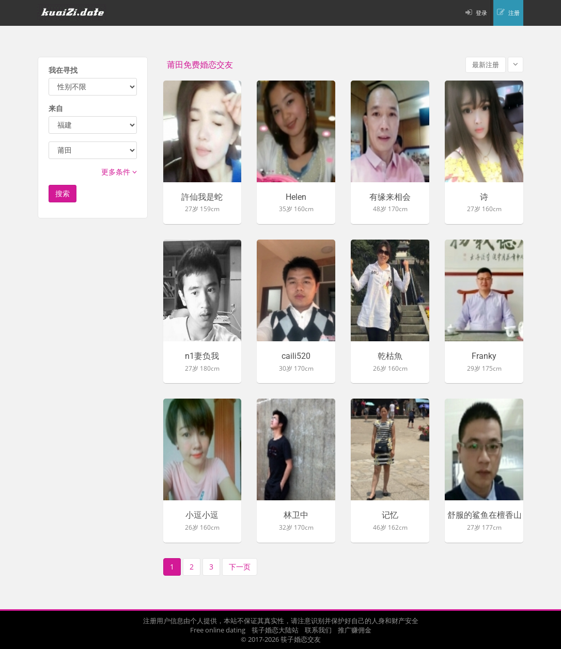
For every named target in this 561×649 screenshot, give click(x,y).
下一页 (240, 567)
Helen (296, 197)
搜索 (62, 193)
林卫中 (296, 515)
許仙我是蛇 (202, 197)
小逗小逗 (202, 515)
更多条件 (119, 172)
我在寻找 (63, 70)
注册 (514, 13)
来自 (56, 108)
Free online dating (217, 630)
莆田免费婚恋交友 (200, 65)
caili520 (296, 356)
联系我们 (318, 630)
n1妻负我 (202, 356)
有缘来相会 (390, 197)
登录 (481, 13)
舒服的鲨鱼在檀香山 (484, 515)
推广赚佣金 (354, 630)
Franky (484, 356)
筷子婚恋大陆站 (275, 630)
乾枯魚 (390, 356)
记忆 (390, 515)
